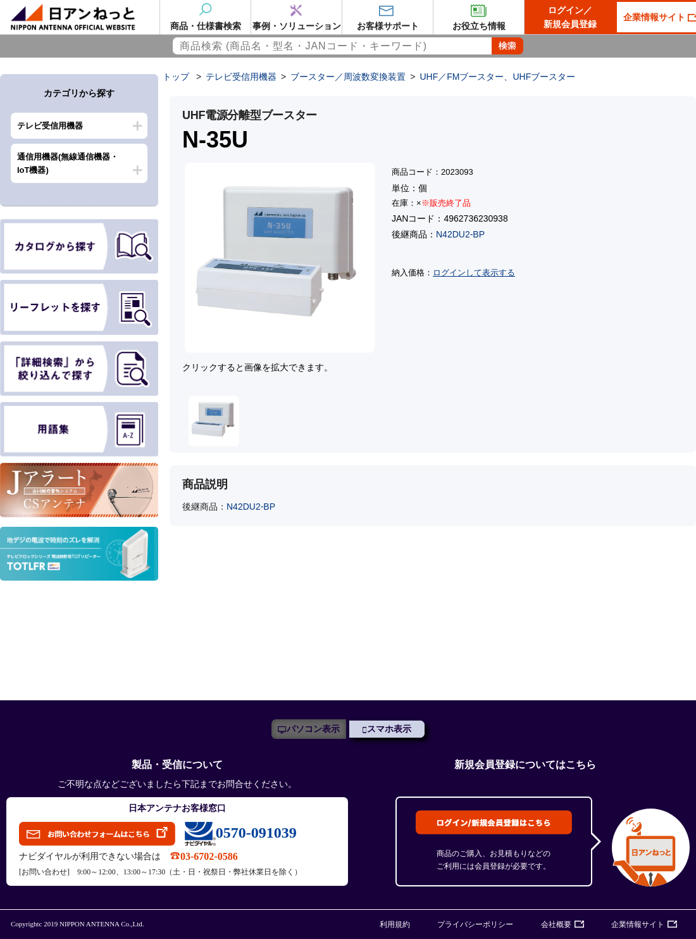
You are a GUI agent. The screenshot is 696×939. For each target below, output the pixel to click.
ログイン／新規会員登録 (570, 17)
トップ (176, 77)
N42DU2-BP (460, 234)
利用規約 (395, 924)
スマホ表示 (389, 729)
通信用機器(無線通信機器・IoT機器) (67, 163)
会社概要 (556, 924)
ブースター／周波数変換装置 (348, 77)
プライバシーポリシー (475, 924)
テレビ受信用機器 (50, 125)
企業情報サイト (637, 924)
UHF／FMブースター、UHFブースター (497, 77)
